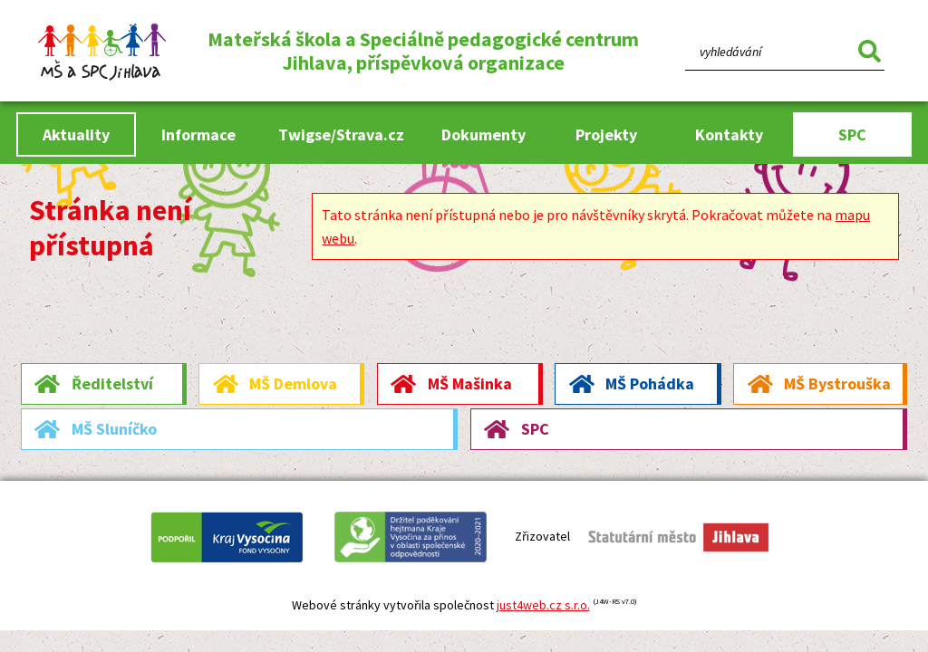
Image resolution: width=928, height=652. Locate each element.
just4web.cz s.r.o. (543, 605)
